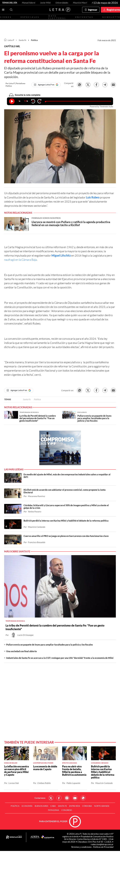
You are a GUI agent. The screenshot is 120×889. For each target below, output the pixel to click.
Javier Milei (45, 2)
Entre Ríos (74, 806)
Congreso (66, 810)
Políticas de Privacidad (103, 847)
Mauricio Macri (80, 2)
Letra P (11, 40)
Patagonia (53, 810)
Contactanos (40, 798)
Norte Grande (101, 806)
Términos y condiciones (81, 847)
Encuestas (84, 17)
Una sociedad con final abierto (21, 651)
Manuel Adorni (28, 2)
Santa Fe (27, 399)
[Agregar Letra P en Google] (46, 84)
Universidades (61, 2)
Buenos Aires (41, 806)
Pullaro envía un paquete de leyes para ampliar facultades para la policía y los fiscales (49, 644)
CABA (53, 806)
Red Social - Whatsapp (83, 798)
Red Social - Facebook (59, 798)
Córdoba (87, 806)
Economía (27, 806)
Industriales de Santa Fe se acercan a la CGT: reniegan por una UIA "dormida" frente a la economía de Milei (59, 658)
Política (34, 40)
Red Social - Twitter (51, 798)
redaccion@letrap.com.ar (102, 844)
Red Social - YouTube (75, 798)
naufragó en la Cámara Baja (20, 259)
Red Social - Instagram (67, 798)
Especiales (30, 17)
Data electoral (57, 17)
